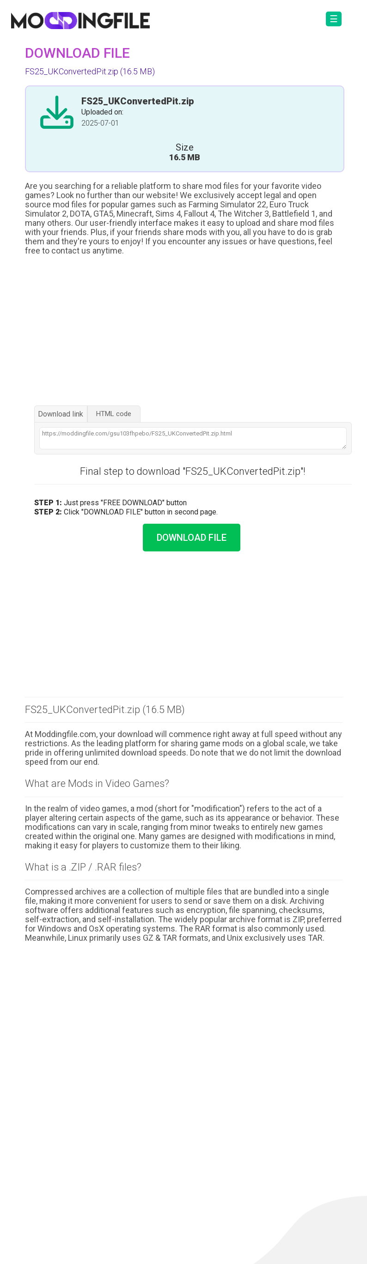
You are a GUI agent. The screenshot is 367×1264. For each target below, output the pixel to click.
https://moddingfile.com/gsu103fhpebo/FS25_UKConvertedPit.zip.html (193, 438)
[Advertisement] (184, 331)
